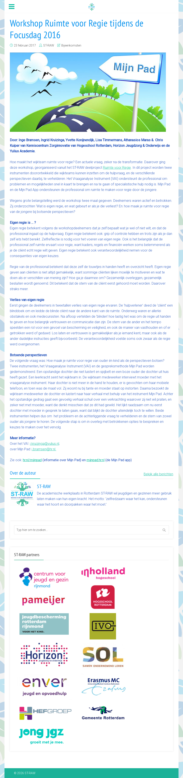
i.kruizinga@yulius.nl (44, 444)
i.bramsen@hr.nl (43, 449)
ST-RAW (48, 45)
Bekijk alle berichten (158, 474)
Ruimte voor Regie (117, 168)
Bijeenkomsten (71, 45)
